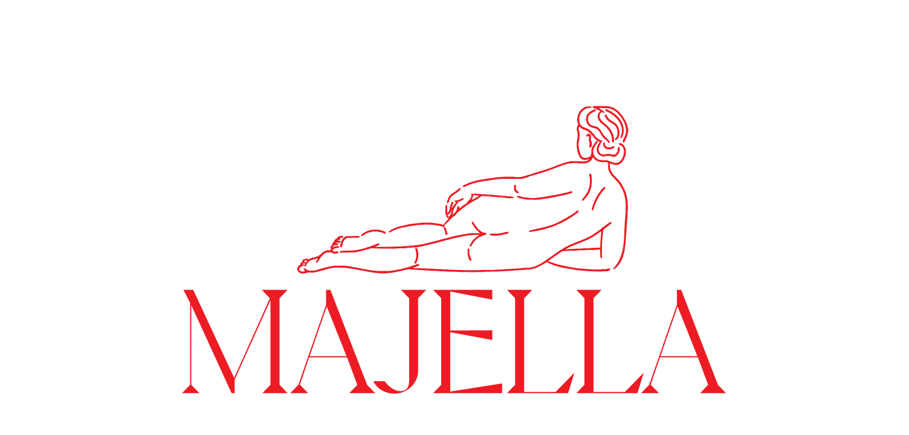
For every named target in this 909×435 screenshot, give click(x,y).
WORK (36, 22)
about (860, 22)
